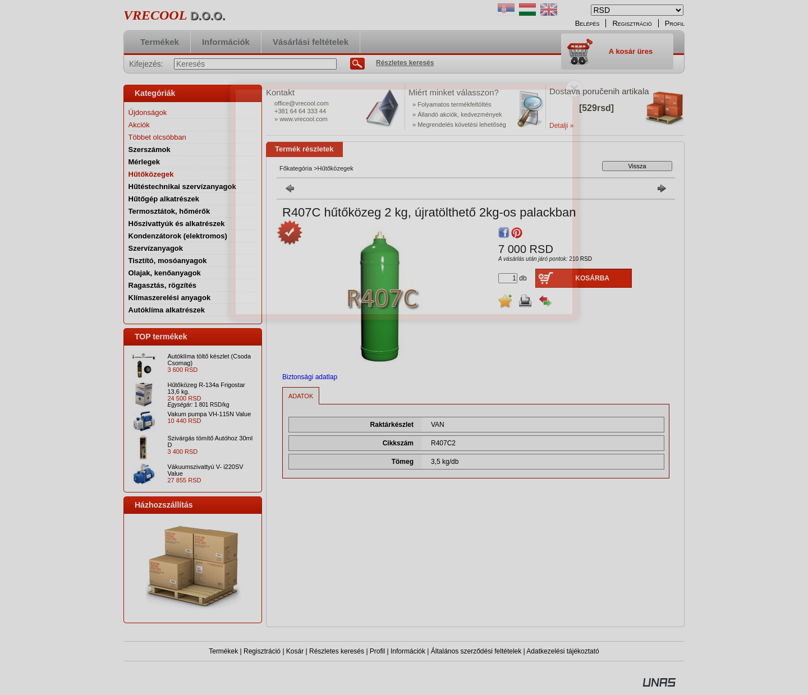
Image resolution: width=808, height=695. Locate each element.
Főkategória (295, 168)
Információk (408, 651)
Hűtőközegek (151, 174)
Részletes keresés (336, 651)
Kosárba (592, 278)
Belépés (587, 23)
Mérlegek (144, 162)
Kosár (295, 651)
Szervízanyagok (155, 248)
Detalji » (561, 126)
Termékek (223, 651)
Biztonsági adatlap (309, 377)
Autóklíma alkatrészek (166, 310)
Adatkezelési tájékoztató (562, 651)
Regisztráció (262, 651)
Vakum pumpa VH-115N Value (209, 414)
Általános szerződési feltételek (476, 651)
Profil (377, 651)
